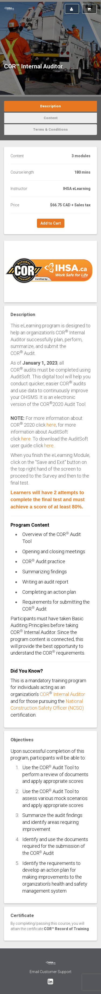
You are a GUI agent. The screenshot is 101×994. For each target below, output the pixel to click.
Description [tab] (50, 106)
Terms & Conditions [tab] (50, 129)
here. (26, 439)
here (51, 425)
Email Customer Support (50, 972)
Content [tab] (51, 118)
